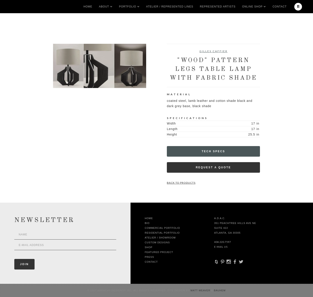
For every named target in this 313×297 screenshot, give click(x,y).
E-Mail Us (221, 246)
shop (149, 247)
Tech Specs (213, 151)
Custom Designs (157, 242)
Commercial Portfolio (162, 228)
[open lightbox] (99, 66)
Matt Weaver (201, 290)
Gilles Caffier (213, 51)
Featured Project (159, 252)
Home (87, 6)
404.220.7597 (222, 241)
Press (149, 257)
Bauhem (219, 290)
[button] (104, 6)
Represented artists (218, 6)
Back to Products (181, 182)
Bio (147, 223)
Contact (279, 6)
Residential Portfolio (162, 232)
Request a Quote (213, 167)
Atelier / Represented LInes (169, 6)
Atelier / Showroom (160, 237)
